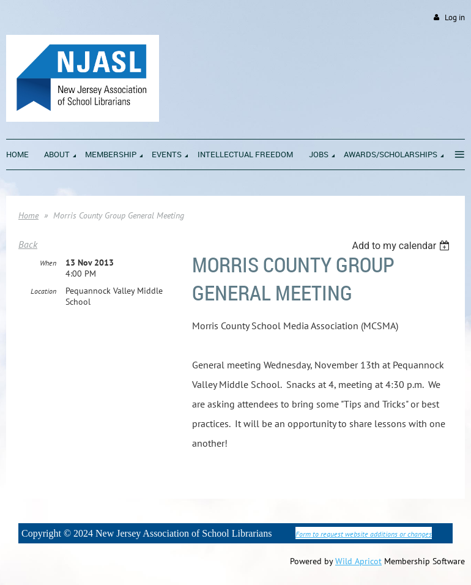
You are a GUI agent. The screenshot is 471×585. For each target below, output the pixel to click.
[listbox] (402, 245)
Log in (455, 17)
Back (27, 244)
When (48, 262)
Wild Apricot (358, 561)
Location (43, 291)
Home (28, 215)
